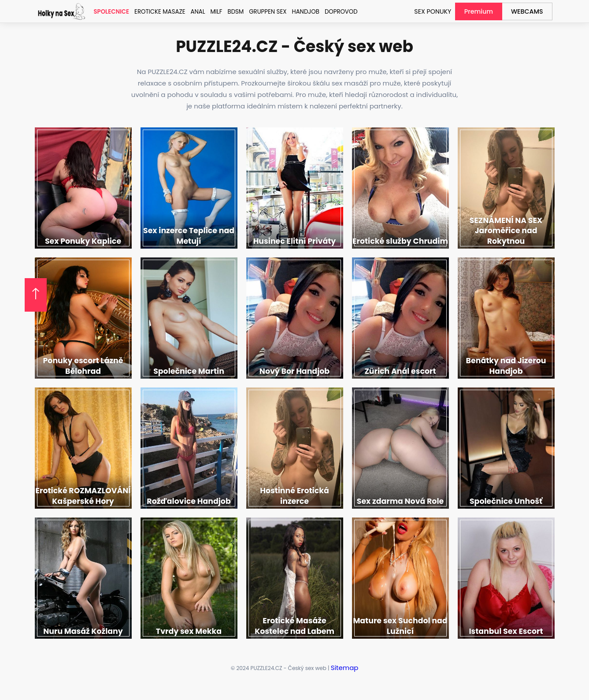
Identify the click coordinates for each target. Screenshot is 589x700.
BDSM (233, 11)
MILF (214, 11)
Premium (482, 11)
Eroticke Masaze (158, 11)
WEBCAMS (528, 11)
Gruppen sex (264, 11)
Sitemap (344, 667)
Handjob (302, 11)
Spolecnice (111, 11)
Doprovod (337, 11)
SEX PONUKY (439, 11)
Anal (196, 11)
